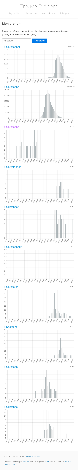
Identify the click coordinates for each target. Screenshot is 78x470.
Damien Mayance (32, 457)
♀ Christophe (11, 126)
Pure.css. (69, 461)
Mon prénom (48, 13)
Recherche (31, 13)
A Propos (64, 13)
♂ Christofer (10, 286)
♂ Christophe (11, 86)
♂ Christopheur (12, 246)
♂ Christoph (10, 366)
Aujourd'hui (15, 13)
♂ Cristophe (10, 406)
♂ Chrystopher (12, 166)
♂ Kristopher (10, 326)
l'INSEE (26, 461)
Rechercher (39, 41)
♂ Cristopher (11, 206)
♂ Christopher (11, 46)
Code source (9, 464)
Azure (46, 461)
